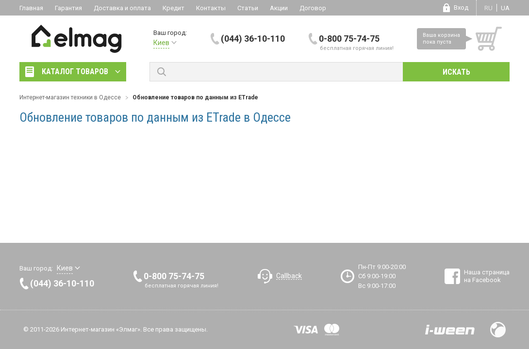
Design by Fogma (498, 329)
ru (488, 8)
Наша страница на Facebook (487, 276)
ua (505, 8)
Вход (461, 7)
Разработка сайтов (450, 329)
